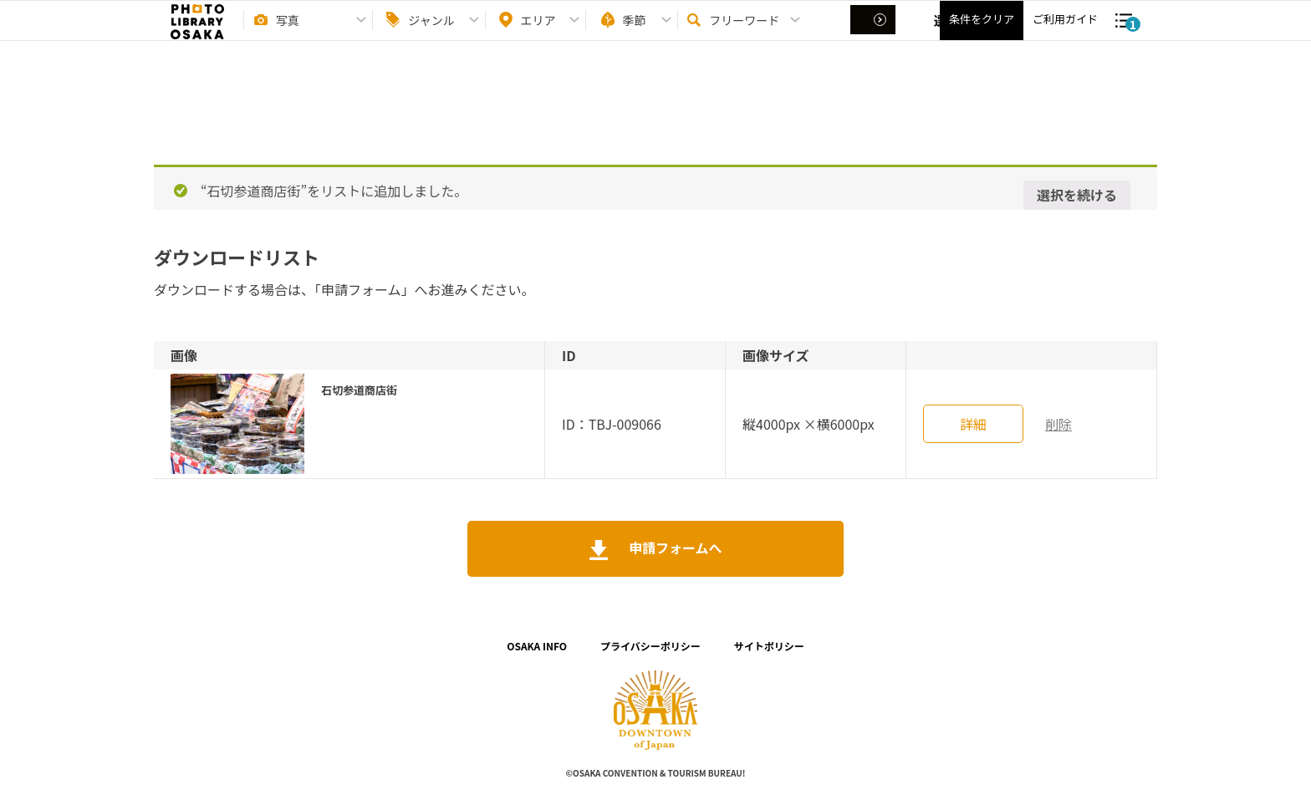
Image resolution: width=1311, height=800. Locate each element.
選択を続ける (1077, 195)
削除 (1058, 424)
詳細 (973, 424)
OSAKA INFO (537, 646)
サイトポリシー (769, 646)
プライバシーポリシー (650, 646)
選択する (874, 34)
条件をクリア (981, 34)
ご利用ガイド (1065, 34)
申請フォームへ (673, 548)
